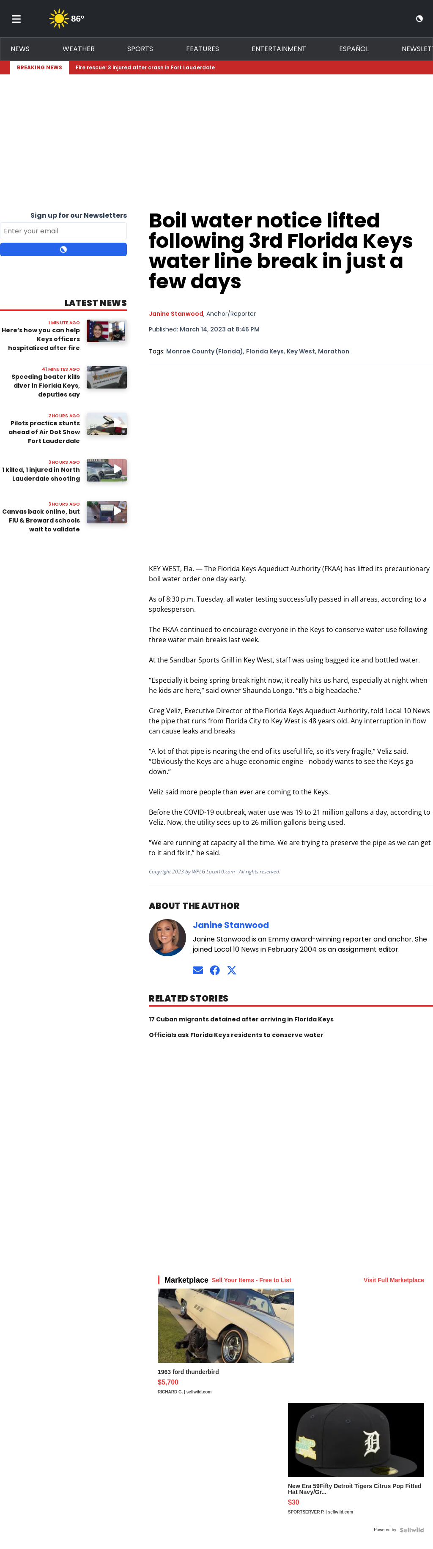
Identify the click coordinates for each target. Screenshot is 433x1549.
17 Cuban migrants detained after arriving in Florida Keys (241, 1019)
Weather (79, 49)
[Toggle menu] (16, 19)
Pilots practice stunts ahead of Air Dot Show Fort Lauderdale (44, 432)
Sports (140, 49)
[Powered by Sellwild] (412, 1530)
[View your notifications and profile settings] (404, 18)
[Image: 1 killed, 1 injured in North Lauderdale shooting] (107, 470)
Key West (301, 351)
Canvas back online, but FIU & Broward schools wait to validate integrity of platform (41, 524)
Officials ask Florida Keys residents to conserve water (236, 1035)
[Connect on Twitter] (232, 970)
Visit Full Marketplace (394, 1280)
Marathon (333, 351)
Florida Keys (265, 351)
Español (354, 49)
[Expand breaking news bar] (421, 67)
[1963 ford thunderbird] (226, 1346)
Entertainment (279, 49)
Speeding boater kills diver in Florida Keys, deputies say (45, 385)
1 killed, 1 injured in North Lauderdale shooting (41, 474)
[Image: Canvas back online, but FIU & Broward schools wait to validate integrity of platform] (107, 512)
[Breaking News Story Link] (244, 67)
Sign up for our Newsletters (78, 215)
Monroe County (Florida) (204, 351)
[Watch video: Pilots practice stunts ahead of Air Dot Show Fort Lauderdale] (107, 424)
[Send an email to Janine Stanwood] (198, 970)
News (20, 49)
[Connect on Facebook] (215, 970)
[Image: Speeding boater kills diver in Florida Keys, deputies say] (107, 377)
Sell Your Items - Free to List (251, 1280)
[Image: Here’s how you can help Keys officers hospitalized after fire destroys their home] (107, 331)
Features (202, 49)
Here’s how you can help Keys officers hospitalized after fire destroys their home (41, 343)
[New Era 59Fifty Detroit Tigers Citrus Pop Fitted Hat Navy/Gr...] (356, 1463)
